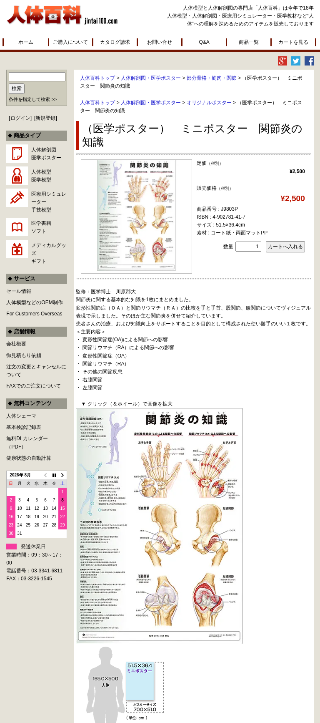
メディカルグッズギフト (48, 253)
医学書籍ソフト (41, 227)
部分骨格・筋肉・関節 (212, 78)
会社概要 (16, 344)
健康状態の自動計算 (28, 458)
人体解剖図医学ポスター (46, 154)
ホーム (25, 42)
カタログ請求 (115, 42)
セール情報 (18, 291)
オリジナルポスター (209, 103)
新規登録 (45, 118)
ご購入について (70, 42)
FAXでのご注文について (33, 386)
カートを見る (293, 42)
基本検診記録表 (23, 427)
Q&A (204, 42)
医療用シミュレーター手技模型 (48, 202)
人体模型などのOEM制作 (34, 302)
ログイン (20, 118)
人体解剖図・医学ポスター (151, 78)
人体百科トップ (97, 78)
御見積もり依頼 (23, 355)
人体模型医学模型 (41, 176)
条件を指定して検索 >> (33, 99)
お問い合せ (159, 42)
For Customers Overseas (34, 314)
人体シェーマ (21, 416)
